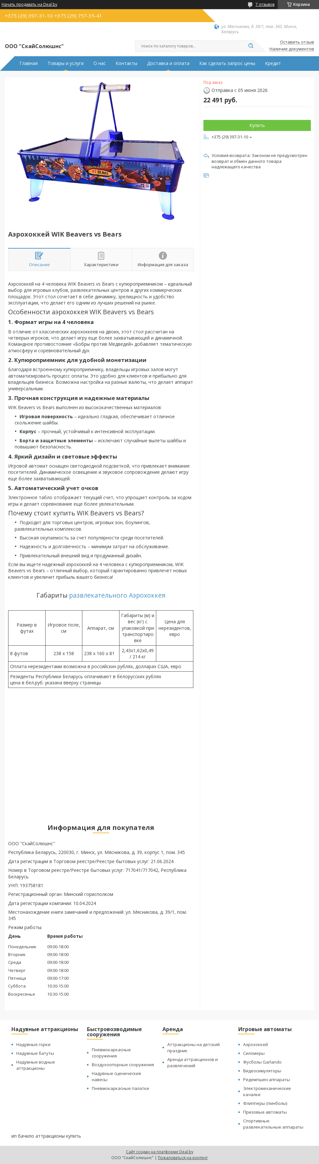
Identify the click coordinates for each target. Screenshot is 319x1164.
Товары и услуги (66, 63)
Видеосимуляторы (262, 1071)
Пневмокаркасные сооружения (111, 1053)
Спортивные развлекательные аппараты (273, 1124)
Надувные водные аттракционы (35, 1065)
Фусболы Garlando (262, 1062)
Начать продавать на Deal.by (29, 4)
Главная (29, 63)
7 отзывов (265, 4)
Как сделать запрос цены (227, 63)
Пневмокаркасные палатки (120, 1088)
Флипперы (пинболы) (265, 1103)
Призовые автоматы (265, 1112)
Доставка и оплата (168, 63)
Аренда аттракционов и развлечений (192, 1062)
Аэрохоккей (255, 1044)
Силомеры (254, 1053)
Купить (257, 125)
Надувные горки (33, 1044)
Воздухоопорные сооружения (123, 1064)
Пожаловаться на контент (183, 1157)
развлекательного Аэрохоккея (117, 595)
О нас (99, 63)
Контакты (126, 63)
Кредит (273, 63)
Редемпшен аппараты (266, 1079)
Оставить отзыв (297, 42)
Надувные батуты (35, 1053)
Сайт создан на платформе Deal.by (159, 1152)
